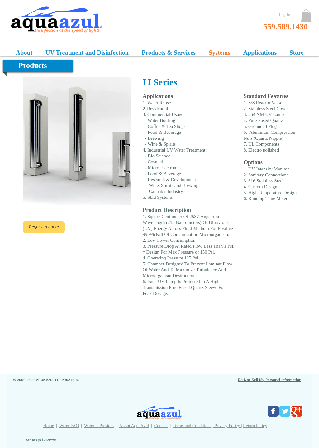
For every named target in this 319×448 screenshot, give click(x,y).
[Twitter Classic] (284, 411)
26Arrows (50, 439)
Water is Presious (99, 425)
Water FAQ (69, 425)
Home (48, 425)
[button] (306, 15)
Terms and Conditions (192, 425)
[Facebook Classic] (273, 411)
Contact (161, 425)
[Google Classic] (296, 411)
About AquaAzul (134, 425)
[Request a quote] (44, 227)
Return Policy (255, 425)
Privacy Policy (227, 425)
